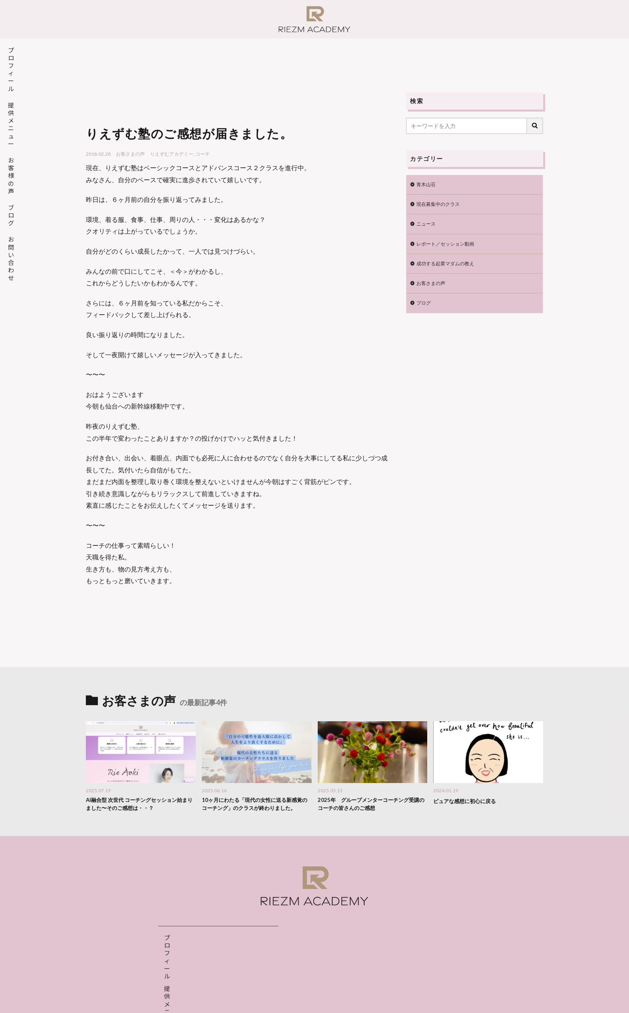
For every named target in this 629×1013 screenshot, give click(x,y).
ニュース (427, 227)
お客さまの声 (130, 154)
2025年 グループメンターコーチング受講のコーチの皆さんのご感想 (370, 805)
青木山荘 (427, 185)
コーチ (202, 154)
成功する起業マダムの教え (450, 268)
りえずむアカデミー (171, 154)
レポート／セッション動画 (450, 247)
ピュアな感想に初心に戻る (469, 800)
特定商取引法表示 (344, 998)
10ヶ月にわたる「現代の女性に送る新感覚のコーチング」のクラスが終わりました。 (256, 809)
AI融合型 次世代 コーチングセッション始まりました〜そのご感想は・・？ (138, 805)
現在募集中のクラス (441, 206)
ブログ (424, 310)
